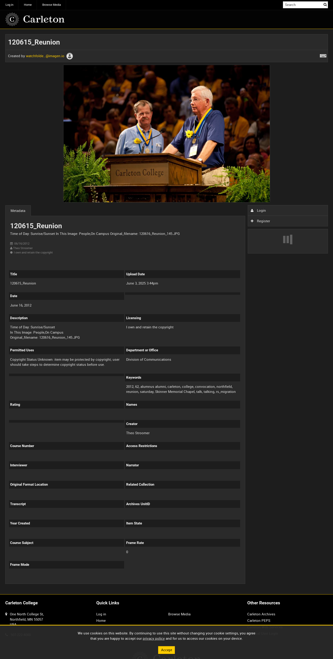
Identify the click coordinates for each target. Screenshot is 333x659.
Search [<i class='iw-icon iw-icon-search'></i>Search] (325, 4)
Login (258, 210)
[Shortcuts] (323, 55)
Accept (166, 650)
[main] (166, 311)
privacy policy (154, 638)
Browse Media (51, 5)
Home (28, 5)
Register (260, 221)
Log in (9, 5)
